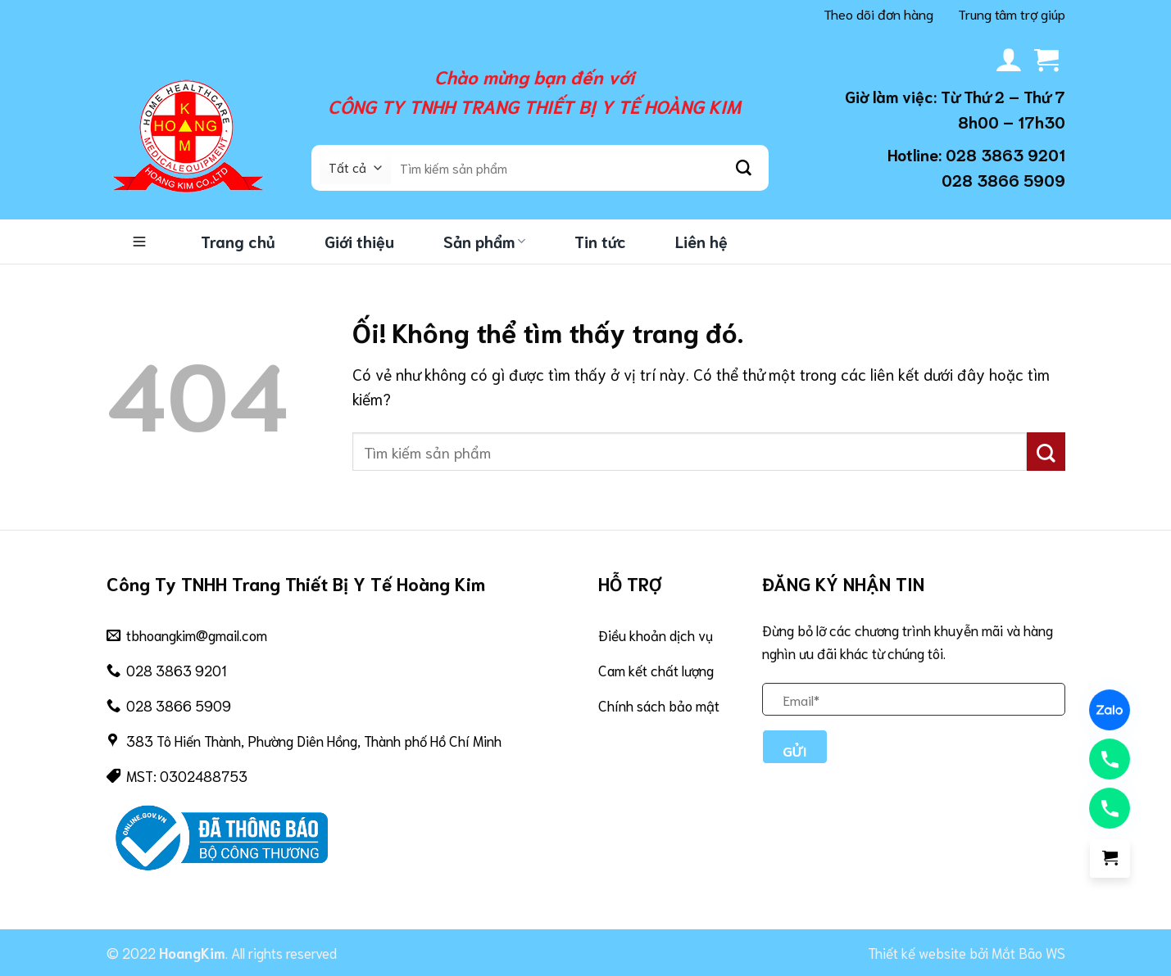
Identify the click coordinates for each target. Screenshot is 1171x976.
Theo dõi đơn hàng (878, 13)
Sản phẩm (484, 241)
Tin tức (600, 241)
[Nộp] (744, 167)
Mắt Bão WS (1028, 952)
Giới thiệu (359, 241)
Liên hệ (701, 241)
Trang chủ (238, 241)
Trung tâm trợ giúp (1011, 13)
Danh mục (139, 241)
